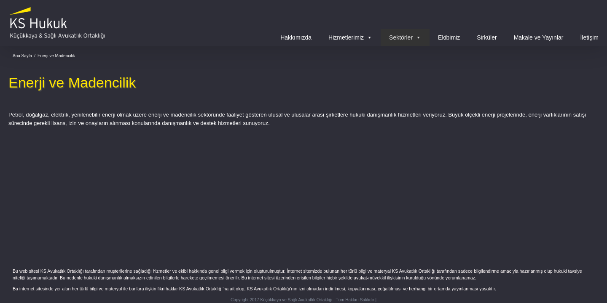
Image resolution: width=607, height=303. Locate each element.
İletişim (589, 37)
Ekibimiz (449, 37)
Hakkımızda (296, 37)
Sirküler (487, 37)
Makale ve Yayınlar (539, 37)
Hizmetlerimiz (350, 37)
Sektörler (405, 37)
